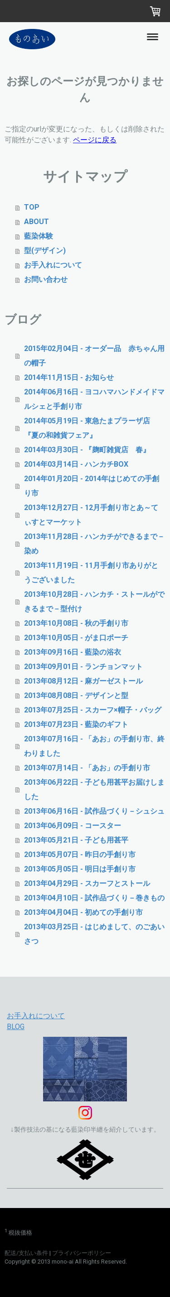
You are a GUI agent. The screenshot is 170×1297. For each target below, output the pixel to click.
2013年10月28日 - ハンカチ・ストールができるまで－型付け (94, 601)
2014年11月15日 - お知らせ (69, 377)
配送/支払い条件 (26, 1253)
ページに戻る (95, 140)
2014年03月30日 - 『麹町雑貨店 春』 (87, 449)
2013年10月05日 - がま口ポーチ (76, 637)
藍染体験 (38, 236)
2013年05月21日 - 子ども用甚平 (76, 840)
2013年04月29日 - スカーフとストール (87, 883)
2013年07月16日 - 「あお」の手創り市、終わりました (94, 746)
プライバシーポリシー (81, 1253)
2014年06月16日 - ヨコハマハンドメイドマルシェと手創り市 (94, 399)
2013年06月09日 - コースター (72, 825)
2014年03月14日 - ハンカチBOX (76, 464)
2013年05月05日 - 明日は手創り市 (80, 869)
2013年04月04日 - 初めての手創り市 (83, 912)
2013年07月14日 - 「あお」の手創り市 (87, 767)
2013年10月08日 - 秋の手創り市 (76, 623)
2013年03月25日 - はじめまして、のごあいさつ (94, 934)
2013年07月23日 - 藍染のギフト (76, 724)
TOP (31, 207)
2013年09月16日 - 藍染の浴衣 (72, 652)
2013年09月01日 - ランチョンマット (83, 666)
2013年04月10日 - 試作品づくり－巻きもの (94, 898)
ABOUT (36, 221)
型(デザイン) (45, 250)
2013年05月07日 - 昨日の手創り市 (80, 854)
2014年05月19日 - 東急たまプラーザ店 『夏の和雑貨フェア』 (90, 428)
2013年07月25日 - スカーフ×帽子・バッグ (92, 710)
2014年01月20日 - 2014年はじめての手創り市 (91, 485)
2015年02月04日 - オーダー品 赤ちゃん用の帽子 (94, 355)
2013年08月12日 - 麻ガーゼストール (83, 681)
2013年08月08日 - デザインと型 (76, 695)
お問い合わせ (46, 279)
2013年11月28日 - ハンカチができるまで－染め (94, 543)
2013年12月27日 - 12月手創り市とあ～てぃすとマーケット (91, 514)
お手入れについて (53, 265)
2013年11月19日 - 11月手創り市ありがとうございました (91, 572)
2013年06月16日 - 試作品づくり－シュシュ (94, 811)
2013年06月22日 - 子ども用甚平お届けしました (94, 789)
